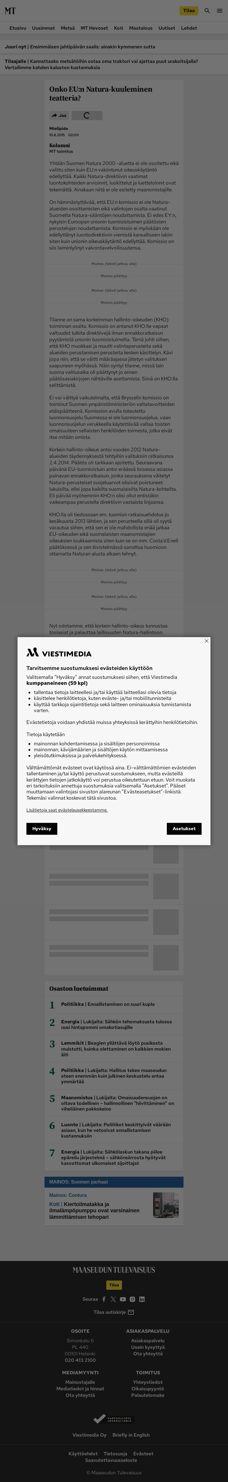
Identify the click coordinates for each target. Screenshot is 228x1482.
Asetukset (184, 829)
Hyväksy (41, 829)
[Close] (206, 640)
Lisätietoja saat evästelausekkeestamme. (67, 810)
